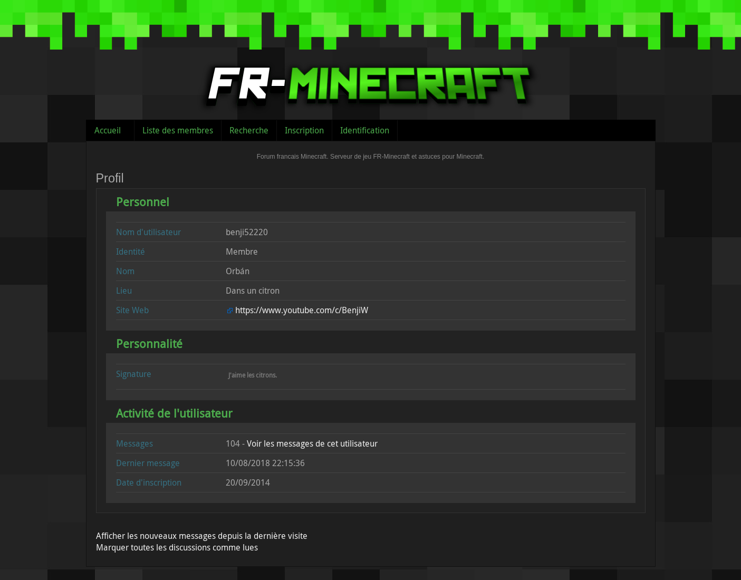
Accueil (107, 130)
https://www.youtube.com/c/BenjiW (301, 310)
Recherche (248, 130)
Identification (364, 130)
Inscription (304, 130)
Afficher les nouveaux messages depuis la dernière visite (201, 536)
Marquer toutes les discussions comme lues (177, 547)
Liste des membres (177, 130)
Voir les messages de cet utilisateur (312, 443)
